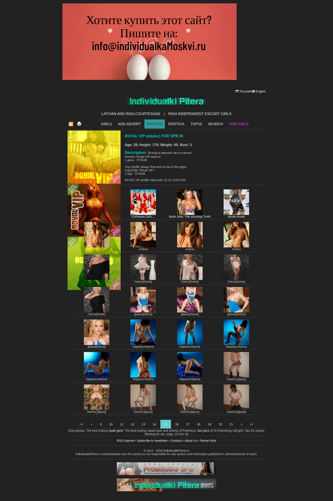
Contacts (176, 440)
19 (209, 424)
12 (132, 424)
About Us (191, 440)
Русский (245, 91)
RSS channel (125, 440)
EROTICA (176, 124)
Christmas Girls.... (143, 216)
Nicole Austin (236, 216)
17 (187, 424)
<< (81, 424)
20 (220, 424)
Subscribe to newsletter (152, 440)
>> (251, 424)
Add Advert (129, 124)
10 (111, 424)
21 (231, 424)
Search (215, 124)
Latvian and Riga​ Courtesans (131, 114)
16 (176, 424)
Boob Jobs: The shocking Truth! (190, 216)
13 (143, 424)
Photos (154, 124)
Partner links (208, 440)
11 (121, 424)
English (261, 91)
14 (154, 424)
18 (198, 424)
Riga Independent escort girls (200, 114)
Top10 (196, 124)
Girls (106, 124)
